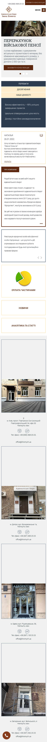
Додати (7, 162)
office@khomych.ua (23, 442)
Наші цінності (23, 95)
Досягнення (23, 89)
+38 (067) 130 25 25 (28, 635)
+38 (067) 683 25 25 (28, 536)
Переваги (23, 84)
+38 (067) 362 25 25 (28, 733)
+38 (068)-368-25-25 (16, 4)
